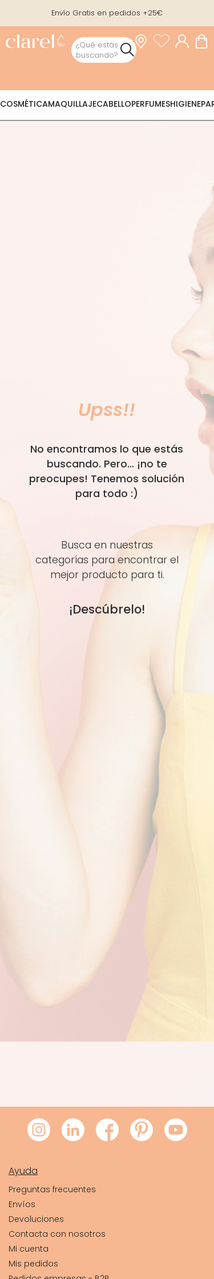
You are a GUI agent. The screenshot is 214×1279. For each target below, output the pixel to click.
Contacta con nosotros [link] (57, 1234)
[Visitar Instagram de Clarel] (38, 1130)
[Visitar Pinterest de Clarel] (141, 1130)
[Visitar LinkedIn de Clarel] (73, 1130)
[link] (35, 42)
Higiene (185, 104)
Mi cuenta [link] (29, 1248)
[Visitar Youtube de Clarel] (175, 1130)
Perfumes (150, 104)
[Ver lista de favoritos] (164, 41)
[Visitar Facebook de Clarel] (107, 1130)
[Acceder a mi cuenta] (185, 41)
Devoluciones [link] (36, 1219)
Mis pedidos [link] (33, 1263)
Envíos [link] (22, 1204)
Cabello (113, 104)
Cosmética (24, 104)
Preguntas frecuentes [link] (52, 1189)
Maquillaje (72, 104)
